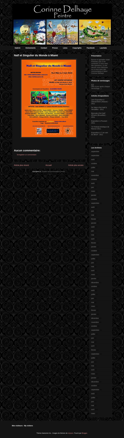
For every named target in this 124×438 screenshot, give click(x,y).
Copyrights (77, 48)
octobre (94, 163)
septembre (95, 151)
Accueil (49, 165)
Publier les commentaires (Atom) (53, 171)
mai (92, 171)
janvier (93, 195)
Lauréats (103, 48)
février (93, 219)
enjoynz (70, 433)
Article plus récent (21, 165)
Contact (44, 48)
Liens (65, 48)
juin (92, 187)
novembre (95, 175)
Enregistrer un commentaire (26, 155)
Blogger (84, 433)
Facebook (91, 48)
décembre (95, 282)
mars (93, 191)
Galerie (17, 48)
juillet (93, 167)
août (93, 159)
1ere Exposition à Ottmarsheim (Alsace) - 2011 (100, 102)
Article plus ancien (76, 165)
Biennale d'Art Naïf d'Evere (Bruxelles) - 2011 (98, 115)
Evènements (30, 48)
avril (92, 239)
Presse (55, 48)
